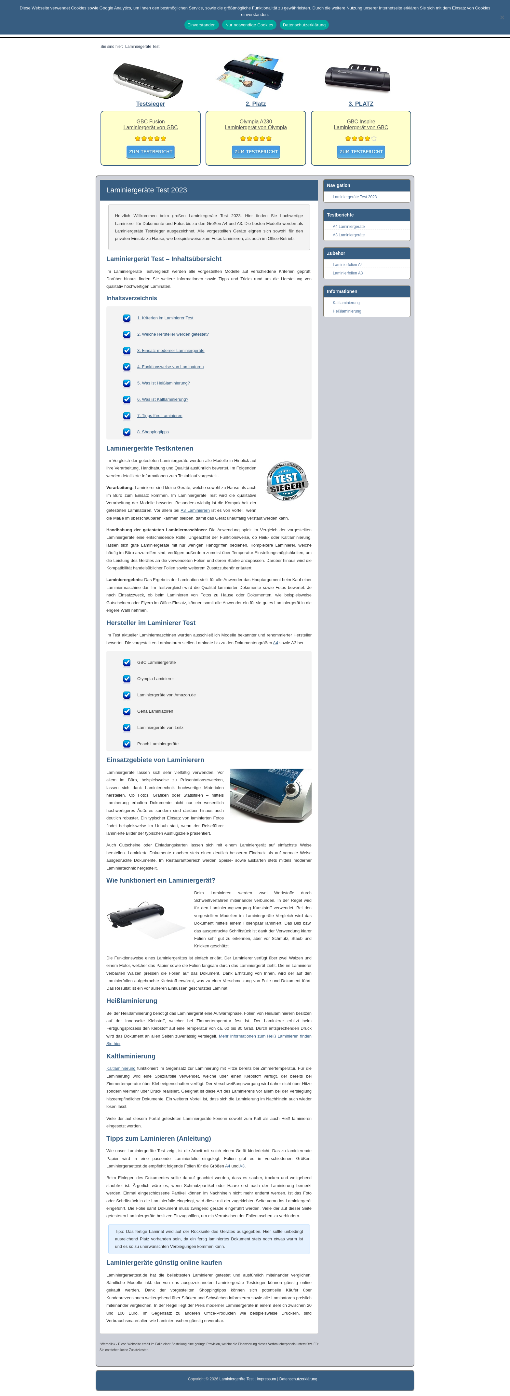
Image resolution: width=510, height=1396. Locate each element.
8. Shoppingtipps (153, 431)
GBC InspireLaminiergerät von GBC (361, 124)
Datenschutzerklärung (298, 1379)
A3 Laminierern (195, 510)
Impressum (266, 1379)
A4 (275, 642)
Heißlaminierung (347, 311)
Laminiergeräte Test (237, 1379)
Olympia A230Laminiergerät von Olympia (256, 124)
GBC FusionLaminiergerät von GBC (151, 124)
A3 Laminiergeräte (349, 235)
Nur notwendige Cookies (249, 24)
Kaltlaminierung (121, 1068)
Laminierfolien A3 (348, 273)
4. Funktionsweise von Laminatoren (170, 366)
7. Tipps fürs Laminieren (159, 415)
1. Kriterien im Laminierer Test (165, 317)
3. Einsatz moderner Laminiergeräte (171, 350)
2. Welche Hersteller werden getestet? (173, 334)
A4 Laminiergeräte (349, 226)
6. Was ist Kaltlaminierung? (162, 399)
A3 (242, 1166)
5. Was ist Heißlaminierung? (163, 383)
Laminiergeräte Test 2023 (355, 197)
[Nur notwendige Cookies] (502, 17)
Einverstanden (202, 24)
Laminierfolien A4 (348, 264)
